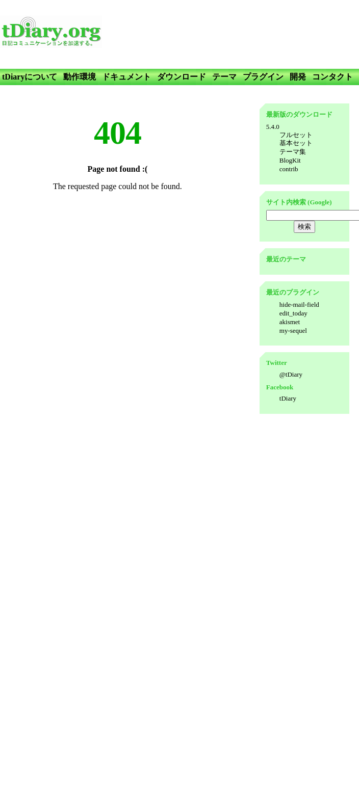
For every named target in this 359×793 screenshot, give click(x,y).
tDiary (287, 398)
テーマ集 (292, 151)
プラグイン (263, 76)
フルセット (296, 135)
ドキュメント (126, 76)
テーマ (224, 76)
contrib (288, 169)
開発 (298, 76)
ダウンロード (181, 76)
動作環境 (79, 76)
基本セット (296, 143)
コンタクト (332, 76)
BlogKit (290, 160)
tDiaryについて (29, 76)
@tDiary (290, 374)
